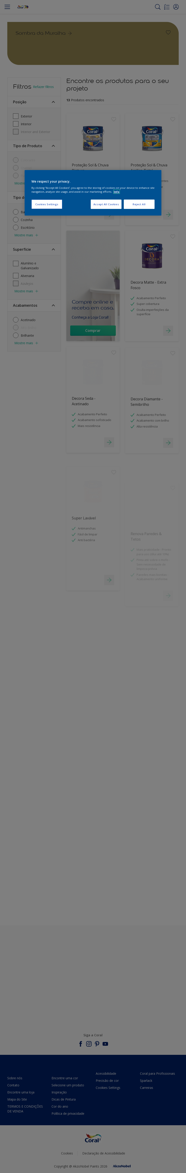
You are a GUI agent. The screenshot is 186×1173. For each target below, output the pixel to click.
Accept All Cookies (106, 204)
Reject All (139, 204)
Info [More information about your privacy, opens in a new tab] (116, 191)
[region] (93, 193)
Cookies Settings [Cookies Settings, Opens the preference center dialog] (46, 204)
